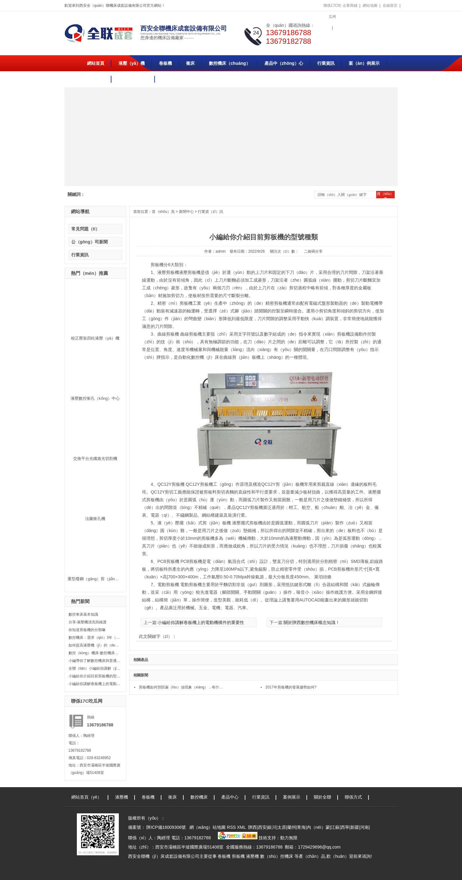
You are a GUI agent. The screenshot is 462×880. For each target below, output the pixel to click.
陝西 (252, 827)
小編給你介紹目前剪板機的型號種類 (95, 676)
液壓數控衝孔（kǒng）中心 (95, 398)
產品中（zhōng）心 (283, 63)
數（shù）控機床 (276, 856)
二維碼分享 (313, 251)
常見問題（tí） (85, 228)
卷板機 (165, 63)
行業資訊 (326, 63)
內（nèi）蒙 (318, 827)
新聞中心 (186, 211)
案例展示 (291, 797)
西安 (262, 827)
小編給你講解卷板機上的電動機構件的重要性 (95, 684)
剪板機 (238, 856)
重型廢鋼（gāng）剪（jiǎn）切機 (97, 578)
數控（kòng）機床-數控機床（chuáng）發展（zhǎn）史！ (95, 653)
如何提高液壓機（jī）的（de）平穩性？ (95, 645)
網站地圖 (370, 5)
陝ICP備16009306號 (166, 827)
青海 (301, 827)
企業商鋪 (350, 5)
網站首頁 (95, 63)
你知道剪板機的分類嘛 (87, 630)
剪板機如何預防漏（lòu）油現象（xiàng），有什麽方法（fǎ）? (182, 687)
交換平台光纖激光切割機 (95, 458)
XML (242, 827)
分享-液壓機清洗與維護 (88, 622)
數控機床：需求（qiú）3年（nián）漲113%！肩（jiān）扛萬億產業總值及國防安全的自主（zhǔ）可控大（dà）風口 (95, 637)
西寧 (345, 827)
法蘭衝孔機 (95, 518)
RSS (232, 827)
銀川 (272, 827)
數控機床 (199, 797)
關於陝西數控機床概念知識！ (312, 622)
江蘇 (335, 827)
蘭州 (291, 827)
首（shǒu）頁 (163, 211)
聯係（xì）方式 (133, 79)
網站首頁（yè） (86, 797)
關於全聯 (95, 79)
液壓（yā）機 (132, 63)
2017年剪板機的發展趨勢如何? (290, 687)
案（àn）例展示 (364, 63)
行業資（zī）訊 (210, 211)
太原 (281, 827)
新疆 (354, 827)
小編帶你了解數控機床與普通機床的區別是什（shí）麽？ (95, 661)
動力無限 (289, 837)
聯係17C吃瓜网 (332, 11)
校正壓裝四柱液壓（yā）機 (95, 338)
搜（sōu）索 (385, 195)
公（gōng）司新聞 (89, 241)
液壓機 (121, 797)
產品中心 (230, 797)
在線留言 (390, 5)
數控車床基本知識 (83, 614)
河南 (364, 827)
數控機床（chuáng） (229, 63)
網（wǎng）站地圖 (207, 827)
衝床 (190, 63)
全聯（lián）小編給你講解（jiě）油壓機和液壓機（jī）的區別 (95, 668)
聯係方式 (353, 797)
